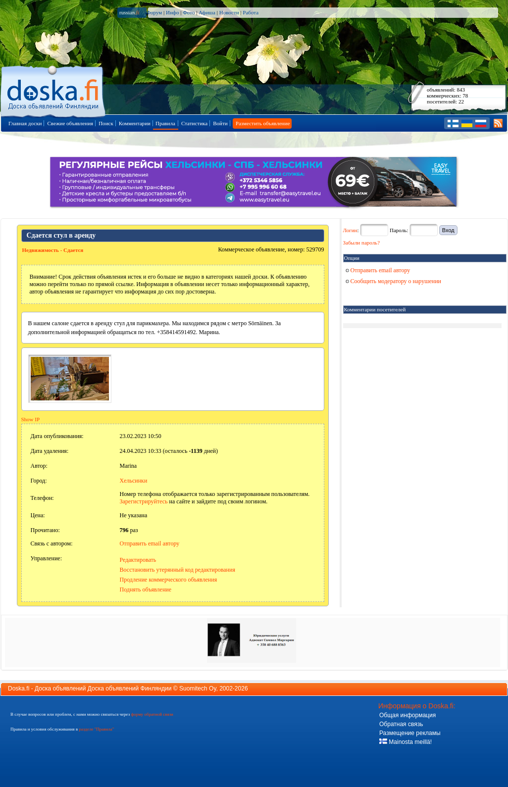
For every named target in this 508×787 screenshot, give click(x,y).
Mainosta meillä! (405, 741)
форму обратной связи (152, 714)
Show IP (30, 419)
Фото (189, 12)
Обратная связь (401, 724)
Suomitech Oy (197, 688)
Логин (350, 230)
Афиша (207, 12)
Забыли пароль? (361, 243)
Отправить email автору (150, 543)
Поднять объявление (146, 589)
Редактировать (138, 559)
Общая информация (407, 715)
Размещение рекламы (410, 733)
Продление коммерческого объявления (168, 579)
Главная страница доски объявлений (53, 89)
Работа (250, 12)
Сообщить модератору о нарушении (394, 281)
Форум (154, 12)
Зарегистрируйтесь (144, 501)
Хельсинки (134, 480)
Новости (229, 12)
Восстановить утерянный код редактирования (177, 569)
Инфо (172, 12)
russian (129, 12)
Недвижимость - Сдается (53, 250)
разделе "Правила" (96, 729)
